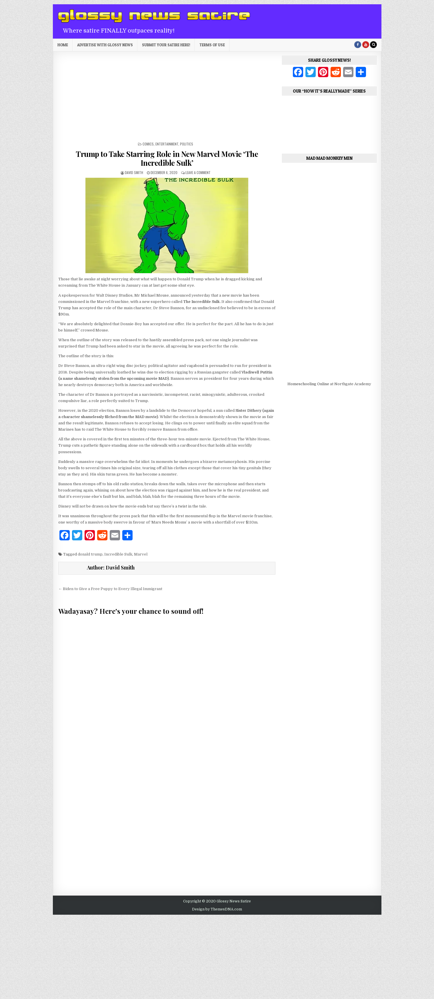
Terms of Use (212, 45)
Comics (148, 143)
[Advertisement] (166, 99)
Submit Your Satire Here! (166, 45)
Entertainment (166, 143)
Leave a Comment (198, 172)
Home (62, 45)
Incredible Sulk (118, 554)
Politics (186, 143)
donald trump (90, 554)
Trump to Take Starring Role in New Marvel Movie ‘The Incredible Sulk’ (167, 158)
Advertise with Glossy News (105, 45)
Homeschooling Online (308, 384)
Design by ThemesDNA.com (217, 909)
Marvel (140, 554)
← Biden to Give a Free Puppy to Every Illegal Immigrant (110, 589)
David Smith (134, 172)
